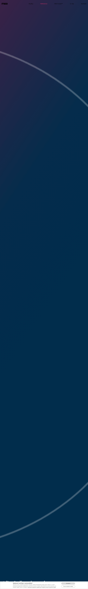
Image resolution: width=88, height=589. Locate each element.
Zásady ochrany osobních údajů (49, 587)
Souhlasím (68, 583)
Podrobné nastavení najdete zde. (35, 587)
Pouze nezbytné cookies (68, 586)
